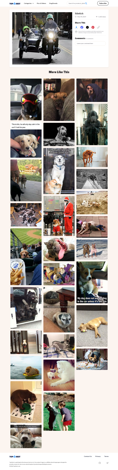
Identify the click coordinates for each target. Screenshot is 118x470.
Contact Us (88, 456)
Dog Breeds (53, 3)
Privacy (98, 456)
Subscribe (103, 3)
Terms (106, 456)
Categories (29, 3)
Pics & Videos (41, 3)
